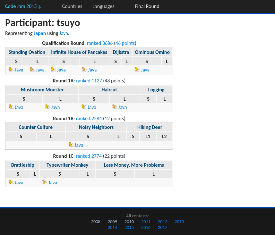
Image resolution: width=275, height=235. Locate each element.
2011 (145, 221)
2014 (112, 227)
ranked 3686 (100, 43)
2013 (179, 221)
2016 (145, 227)
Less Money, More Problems (134, 165)
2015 (129, 227)
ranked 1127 (89, 81)
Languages (103, 6)
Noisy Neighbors (96, 127)
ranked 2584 (89, 118)
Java (63, 33)
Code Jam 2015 (23, 6)
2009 (112, 221)
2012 (162, 221)
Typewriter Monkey (67, 165)
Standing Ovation (27, 52)
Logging (156, 90)
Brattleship (22, 165)
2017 (162, 227)
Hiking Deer (149, 127)
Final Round (147, 6)
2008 (95, 221)
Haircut (109, 90)
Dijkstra (121, 52)
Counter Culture (36, 127)
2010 (129, 221)
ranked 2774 (89, 156)
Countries (72, 6)
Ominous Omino (152, 52)
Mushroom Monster (42, 90)
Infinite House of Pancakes (79, 52)
